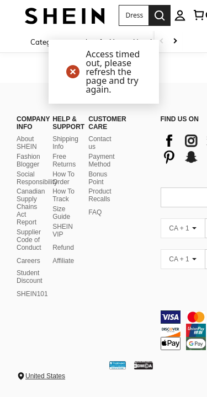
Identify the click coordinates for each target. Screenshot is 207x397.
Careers (28, 274)
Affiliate (63, 274)
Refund (63, 261)
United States (45, 376)
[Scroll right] (175, 41)
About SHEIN (27, 156)
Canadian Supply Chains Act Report (31, 220)
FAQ (95, 225)
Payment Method (101, 173)
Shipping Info (65, 156)
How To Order (63, 191)
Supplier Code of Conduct (29, 253)
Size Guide (61, 226)
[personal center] (180, 15)
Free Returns (64, 173)
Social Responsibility (37, 191)
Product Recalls (99, 208)
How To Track (63, 208)
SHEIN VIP (62, 243)
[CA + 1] (183, 241)
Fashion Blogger (28, 173)
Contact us (99, 156)
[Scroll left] (162, 41)
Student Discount (30, 290)
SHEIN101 (32, 307)
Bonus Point (97, 191)
